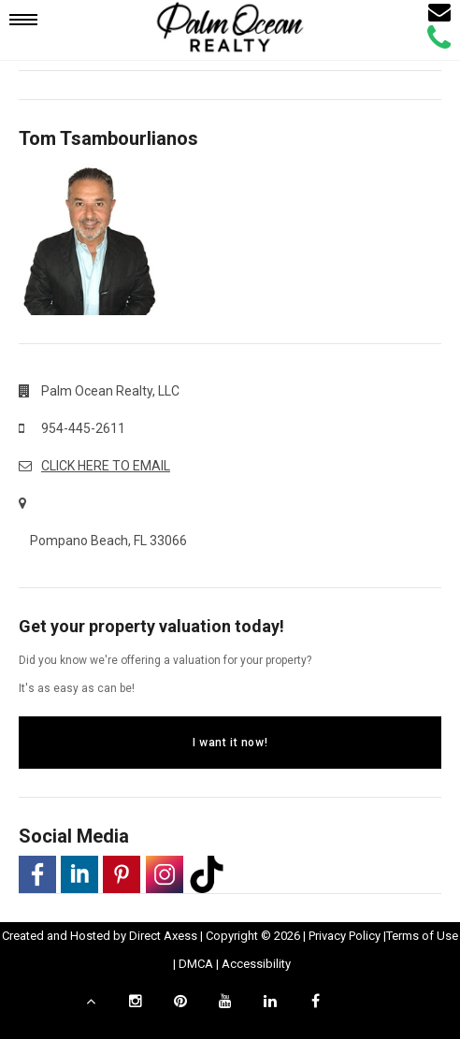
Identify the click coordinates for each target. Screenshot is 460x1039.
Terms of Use (422, 936)
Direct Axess (163, 936)
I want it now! (230, 742)
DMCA (196, 964)
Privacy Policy (345, 936)
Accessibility (256, 964)
